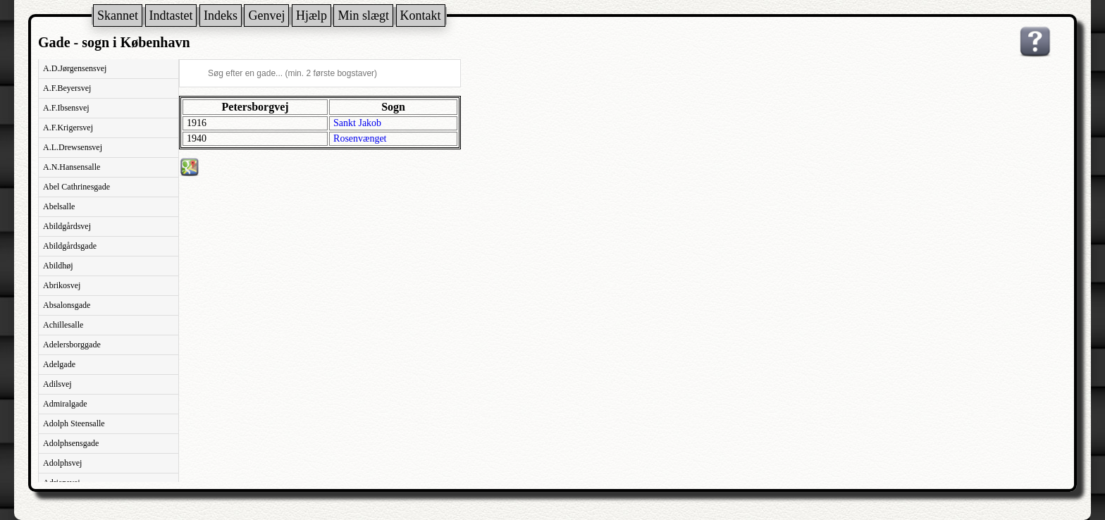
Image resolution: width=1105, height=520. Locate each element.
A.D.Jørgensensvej (74, 68)
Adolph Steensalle (74, 423)
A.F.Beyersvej (67, 88)
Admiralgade (65, 404)
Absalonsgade (66, 305)
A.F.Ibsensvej (66, 108)
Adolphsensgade (71, 443)
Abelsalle (59, 206)
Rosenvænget (359, 138)
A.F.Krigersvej (68, 127)
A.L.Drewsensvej (72, 147)
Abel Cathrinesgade (76, 187)
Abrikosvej (61, 285)
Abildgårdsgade (70, 246)
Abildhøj (58, 266)
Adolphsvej (62, 463)
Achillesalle (63, 325)
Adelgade (59, 364)
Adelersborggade (72, 344)
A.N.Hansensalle (71, 167)
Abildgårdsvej (67, 226)
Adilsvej (57, 384)
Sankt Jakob (357, 123)
